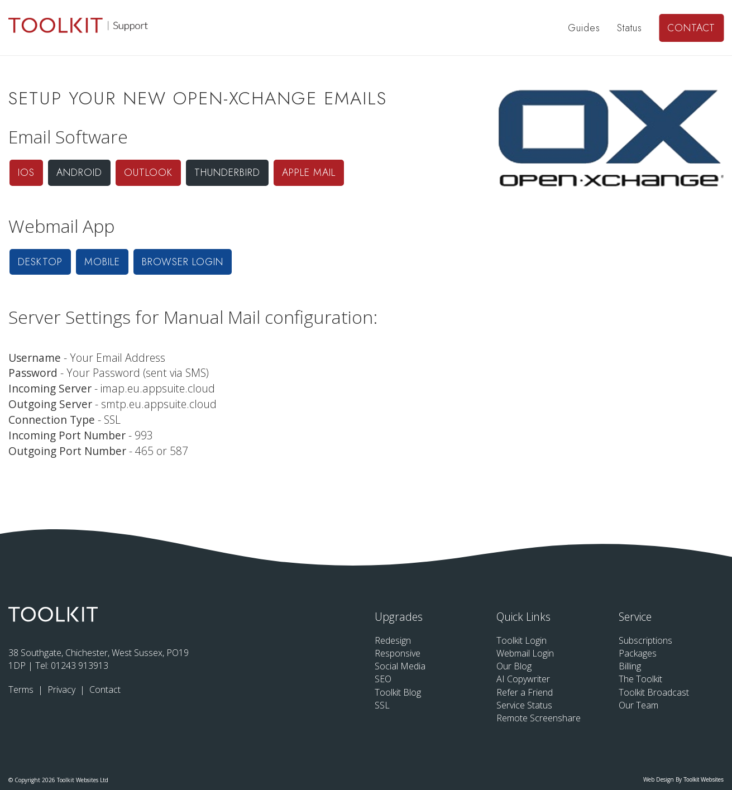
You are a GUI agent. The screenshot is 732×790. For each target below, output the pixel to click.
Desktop (40, 262)
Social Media (400, 666)
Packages (638, 653)
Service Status (524, 705)
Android (79, 172)
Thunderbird (227, 172)
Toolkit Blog (398, 692)
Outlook (148, 172)
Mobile (102, 262)
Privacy (62, 689)
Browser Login (182, 262)
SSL (382, 705)
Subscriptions (645, 640)
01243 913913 (79, 665)
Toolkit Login (521, 640)
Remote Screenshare (538, 718)
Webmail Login (525, 653)
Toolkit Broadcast (654, 692)
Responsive (397, 653)
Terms (22, 689)
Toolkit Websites (703, 780)
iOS (26, 172)
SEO (383, 679)
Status (629, 28)
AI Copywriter (523, 679)
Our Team (638, 705)
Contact (691, 28)
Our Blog (514, 666)
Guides (584, 28)
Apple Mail (309, 172)
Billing (630, 666)
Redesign (393, 640)
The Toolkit (640, 679)
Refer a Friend (524, 692)
